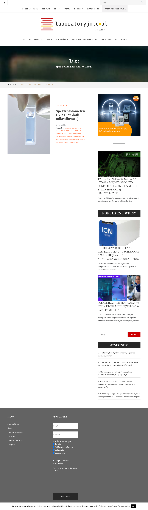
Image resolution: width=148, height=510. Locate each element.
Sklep (57, 9)
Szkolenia (106, 39)
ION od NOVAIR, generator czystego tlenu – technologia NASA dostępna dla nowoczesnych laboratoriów (119, 253)
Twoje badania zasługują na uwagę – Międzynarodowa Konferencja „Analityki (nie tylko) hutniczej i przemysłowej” (117, 186)
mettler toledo (75, 134)
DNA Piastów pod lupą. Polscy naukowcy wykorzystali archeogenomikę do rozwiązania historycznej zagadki (119, 395)
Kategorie (12, 444)
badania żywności (62, 131)
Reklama (11, 436)
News (22, 39)
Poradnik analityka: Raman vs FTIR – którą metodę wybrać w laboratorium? (118, 306)
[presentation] (62, 482)
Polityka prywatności (16, 432)
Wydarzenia (58, 450)
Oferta (67, 9)
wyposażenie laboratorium (68, 143)
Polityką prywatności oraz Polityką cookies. (114, 506)
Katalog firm (93, 9)
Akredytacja (35, 39)
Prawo (49, 39)
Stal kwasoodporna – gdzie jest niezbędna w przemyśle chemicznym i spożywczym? (115, 373)
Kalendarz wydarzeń (15, 440)
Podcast (78, 9)
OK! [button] (133, 506)
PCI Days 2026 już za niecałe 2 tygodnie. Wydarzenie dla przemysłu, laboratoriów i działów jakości (118, 363)
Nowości (57, 444)
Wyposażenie (62, 39)
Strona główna (30, 9)
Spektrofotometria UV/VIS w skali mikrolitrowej (71, 115)
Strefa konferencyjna (115, 9)
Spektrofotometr (63, 137)
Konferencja (121, 39)
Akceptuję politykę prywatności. (61, 461)
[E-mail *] (65, 434)
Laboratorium (61, 105)
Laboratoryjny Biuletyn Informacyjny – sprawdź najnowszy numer (116, 354)
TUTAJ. (55, 470)
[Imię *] (65, 426)
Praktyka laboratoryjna (84, 39)
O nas (10, 428)
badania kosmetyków (73, 128)
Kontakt (46, 9)
